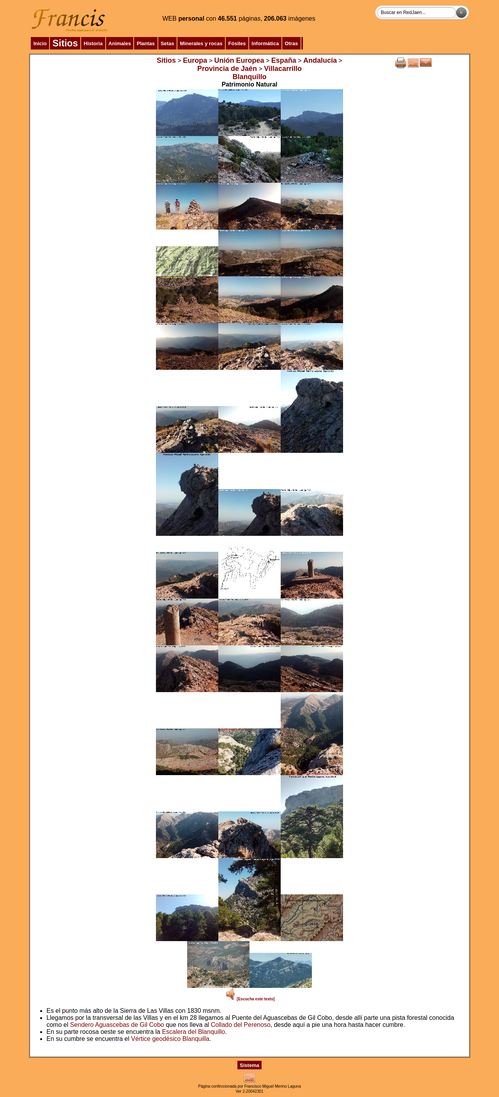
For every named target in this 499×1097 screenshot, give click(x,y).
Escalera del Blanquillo (193, 1031)
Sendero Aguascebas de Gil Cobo (117, 1024)
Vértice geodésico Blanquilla (170, 1038)
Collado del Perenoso (241, 1024)
